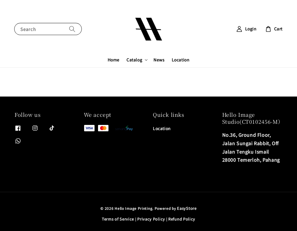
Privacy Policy (151, 219)
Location (181, 60)
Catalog (134, 59)
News (158, 60)
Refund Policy (181, 219)
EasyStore (186, 208)
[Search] (72, 28)
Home (113, 60)
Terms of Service (118, 219)
